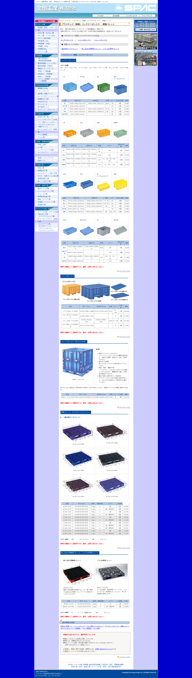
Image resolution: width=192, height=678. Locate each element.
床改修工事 (42, 204)
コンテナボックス (66, 40)
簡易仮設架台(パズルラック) (48, 102)
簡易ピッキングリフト (46, 158)
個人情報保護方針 (114, 667)
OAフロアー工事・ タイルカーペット (45, 225)
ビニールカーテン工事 (46, 191)
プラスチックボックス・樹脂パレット (117, 626)
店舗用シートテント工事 (46, 202)
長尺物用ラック (43, 107)
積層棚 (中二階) (43, 99)
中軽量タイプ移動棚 (45, 74)
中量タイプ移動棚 (44, 71)
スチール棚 (41, 24)
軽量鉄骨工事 (42, 170)
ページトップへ (124, 271)
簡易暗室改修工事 (44, 196)
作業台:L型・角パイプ (46, 117)
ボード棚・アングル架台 (46, 35)
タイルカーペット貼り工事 (47, 173)
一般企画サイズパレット (69, 49)
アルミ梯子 (96, 628)
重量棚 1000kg (43, 88)
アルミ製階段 (87, 628)
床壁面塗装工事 (43, 178)
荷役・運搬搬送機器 (44, 141)
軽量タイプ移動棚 (44, 76)
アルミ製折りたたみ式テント (48, 122)
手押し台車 (42, 145)
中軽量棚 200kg (44, 43)
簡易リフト (42, 161)
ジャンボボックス (84, 40)
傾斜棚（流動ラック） (46, 94)
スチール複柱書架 (44, 38)
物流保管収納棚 (42, 85)
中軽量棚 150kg (43, 41)
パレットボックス (100, 40)
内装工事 (40, 165)
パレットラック (43, 91)
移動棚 (39, 56)
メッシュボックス (79, 626)
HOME (61, 20)
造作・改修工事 (42, 185)
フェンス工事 (42, 194)
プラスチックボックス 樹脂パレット (46, 126)
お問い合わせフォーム (103, 649)
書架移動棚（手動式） (46, 66)
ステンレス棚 (42, 51)
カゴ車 (40, 147)
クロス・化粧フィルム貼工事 (48, 176)
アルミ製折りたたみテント (95, 626)
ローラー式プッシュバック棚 (48, 96)
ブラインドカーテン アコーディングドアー (46, 229)
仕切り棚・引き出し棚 (46, 33)
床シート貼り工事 (44, 181)
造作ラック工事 (43, 188)
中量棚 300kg (43, 46)
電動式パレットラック (46, 69)
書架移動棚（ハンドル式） (47, 63)
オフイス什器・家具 (44, 209)
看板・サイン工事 (44, 199)
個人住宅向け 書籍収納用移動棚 (44, 60)
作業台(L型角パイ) (66, 626)
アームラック (42, 104)
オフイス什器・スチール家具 (48, 212)
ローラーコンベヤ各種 (46, 150)
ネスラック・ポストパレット (48, 110)
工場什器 (68, 20)
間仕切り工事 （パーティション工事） (47, 215)
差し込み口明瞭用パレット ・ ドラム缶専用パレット (100, 49)
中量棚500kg (42, 49)
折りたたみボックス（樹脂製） (71, 628)
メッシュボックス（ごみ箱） (48, 120)
